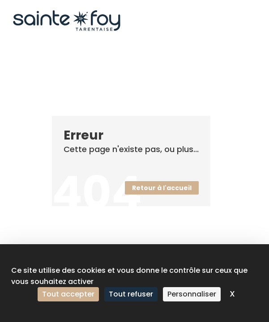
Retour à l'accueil (162, 187)
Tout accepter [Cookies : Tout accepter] (68, 294)
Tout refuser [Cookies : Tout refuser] (131, 294)
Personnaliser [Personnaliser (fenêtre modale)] (191, 294)
